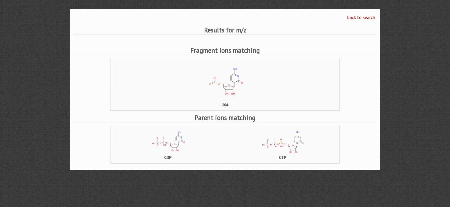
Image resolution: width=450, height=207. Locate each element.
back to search (361, 17)
